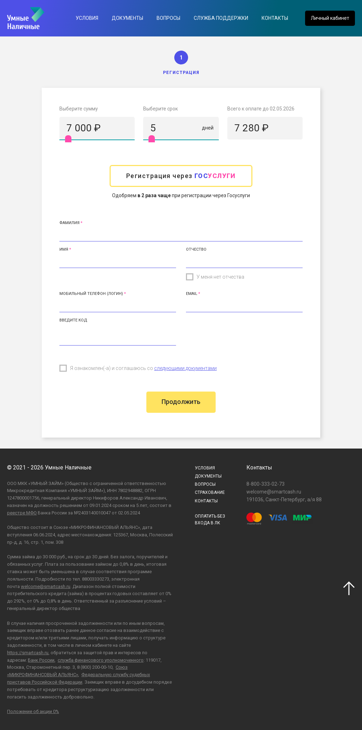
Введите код (73, 320)
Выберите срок (160, 109)
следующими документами (185, 368)
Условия (87, 18)
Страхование (210, 492)
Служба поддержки (221, 18)
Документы (127, 18)
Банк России (41, 660)
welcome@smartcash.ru (45, 586)
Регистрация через (181, 175)
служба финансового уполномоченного (101, 660)
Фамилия (69, 223)
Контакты (275, 18)
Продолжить (181, 401)
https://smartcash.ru (27, 652)
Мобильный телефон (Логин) (91, 293)
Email (191, 293)
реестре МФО (22, 512)
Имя (63, 249)
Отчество (196, 249)
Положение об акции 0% (33, 711)
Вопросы (168, 18)
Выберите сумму (78, 109)
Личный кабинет (330, 18)
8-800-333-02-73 (265, 484)
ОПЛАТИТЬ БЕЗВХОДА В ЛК (210, 519)
